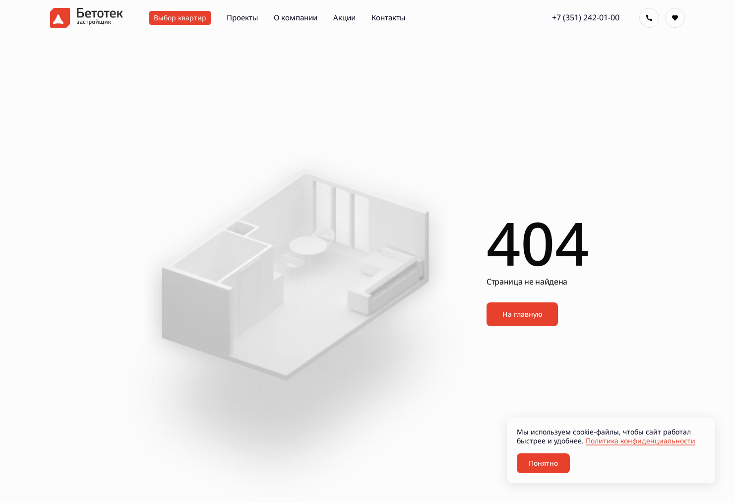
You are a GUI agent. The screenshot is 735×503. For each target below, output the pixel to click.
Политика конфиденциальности (640, 440)
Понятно (543, 463)
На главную (522, 314)
